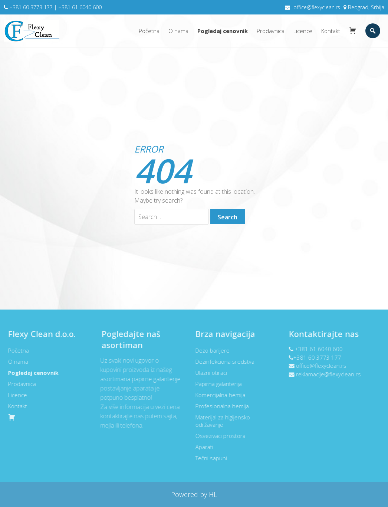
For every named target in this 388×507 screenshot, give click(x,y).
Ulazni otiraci (208, 372)
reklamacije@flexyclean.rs (325, 374)
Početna (149, 31)
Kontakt (330, 31)
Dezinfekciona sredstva (222, 361)
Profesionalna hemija (219, 406)
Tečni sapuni (208, 458)
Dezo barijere (210, 350)
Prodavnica (271, 31)
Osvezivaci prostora (218, 435)
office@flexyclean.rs (316, 7)
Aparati (201, 447)
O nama (178, 31)
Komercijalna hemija (218, 395)
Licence (302, 31)
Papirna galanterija (216, 383)
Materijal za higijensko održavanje (220, 420)
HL (212, 494)
